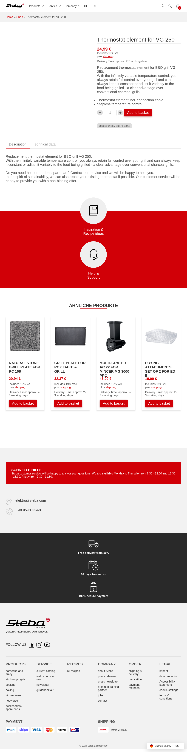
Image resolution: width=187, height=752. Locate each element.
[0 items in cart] (177, 6)
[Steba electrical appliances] (15, 6)
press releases (107, 676)
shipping (108, 56)
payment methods (134, 686)
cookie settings (168, 690)
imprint (163, 670)
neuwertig (12, 700)
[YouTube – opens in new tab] (47, 645)
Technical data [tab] (44, 144)
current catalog (45, 670)
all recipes (73, 670)
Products (36, 6)
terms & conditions (165, 697)
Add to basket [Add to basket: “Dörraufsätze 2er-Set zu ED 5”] (159, 403)
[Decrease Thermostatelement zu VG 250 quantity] (100, 112)
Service (54, 6)
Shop (19, 17)
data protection (168, 676)
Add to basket (138, 113)
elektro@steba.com (30, 500)
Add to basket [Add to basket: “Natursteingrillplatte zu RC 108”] (23, 403)
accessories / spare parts (114, 125)
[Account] (162, 6)
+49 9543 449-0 (28, 510)
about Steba (105, 670)
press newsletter (108, 681)
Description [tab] (18, 144)
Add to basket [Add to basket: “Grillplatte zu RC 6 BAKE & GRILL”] (68, 403)
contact (102, 700)
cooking (10, 684)
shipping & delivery (135, 672)
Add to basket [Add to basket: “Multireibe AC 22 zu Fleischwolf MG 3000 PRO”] (113, 403)
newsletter (42, 684)
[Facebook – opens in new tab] (31, 645)
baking (10, 690)
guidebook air (44, 690)
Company (73, 6)
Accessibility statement (167, 683)
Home (9, 17)
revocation (135, 679)
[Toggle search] (170, 6)
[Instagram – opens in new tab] (39, 645)
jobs (100, 695)
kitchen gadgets (16, 679)
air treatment (14, 695)
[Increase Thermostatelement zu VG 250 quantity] (120, 112)
